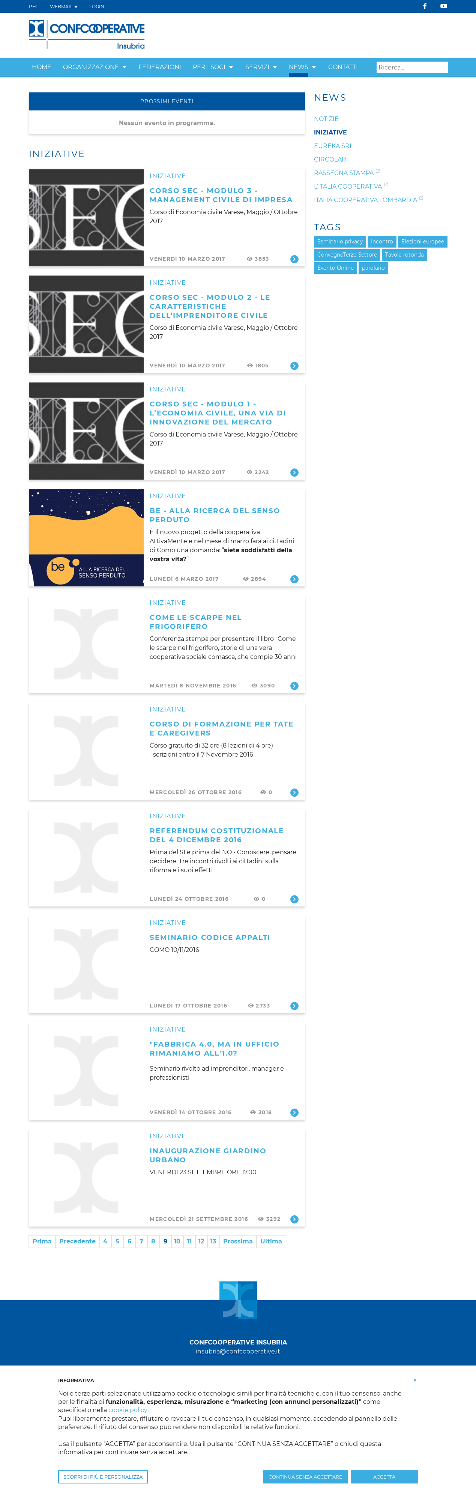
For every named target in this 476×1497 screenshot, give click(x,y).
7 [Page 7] (141, 1241)
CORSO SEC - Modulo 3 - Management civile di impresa (221, 195)
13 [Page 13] (213, 1241)
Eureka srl (333, 146)
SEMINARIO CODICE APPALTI (210, 937)
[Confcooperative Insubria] (87, 34)
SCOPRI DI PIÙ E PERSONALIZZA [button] (103, 1477)
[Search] (412, 67)
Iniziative (168, 176)
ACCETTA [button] (384, 1477)
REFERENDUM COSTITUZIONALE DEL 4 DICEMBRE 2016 (217, 835)
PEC (34, 6)
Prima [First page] (42, 1241)
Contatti (343, 67)
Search (442, 67)
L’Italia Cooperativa (348, 186)
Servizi (257, 67)
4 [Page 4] (105, 1241)
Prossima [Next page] (238, 1241)
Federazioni (159, 67)
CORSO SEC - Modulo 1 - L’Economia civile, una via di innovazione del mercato (218, 413)
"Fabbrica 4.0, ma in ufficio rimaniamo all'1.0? (215, 1048)
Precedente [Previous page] (77, 1241)
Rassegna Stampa (344, 173)
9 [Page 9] (165, 1241)
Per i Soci (209, 67)
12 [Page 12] (201, 1241)
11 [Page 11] (189, 1241)
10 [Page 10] (177, 1241)
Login (96, 6)
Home (41, 67)
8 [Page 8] (153, 1241)
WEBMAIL (64, 6)
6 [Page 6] (129, 1241)
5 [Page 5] (117, 1241)
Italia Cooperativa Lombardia (365, 200)
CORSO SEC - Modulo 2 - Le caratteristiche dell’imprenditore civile (210, 306)
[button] (124, 67)
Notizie (326, 118)
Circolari (331, 159)
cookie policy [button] (127, 1410)
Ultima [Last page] (271, 1241)
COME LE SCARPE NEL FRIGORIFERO (196, 622)
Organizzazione (91, 67)
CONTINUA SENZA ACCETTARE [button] (305, 1477)
